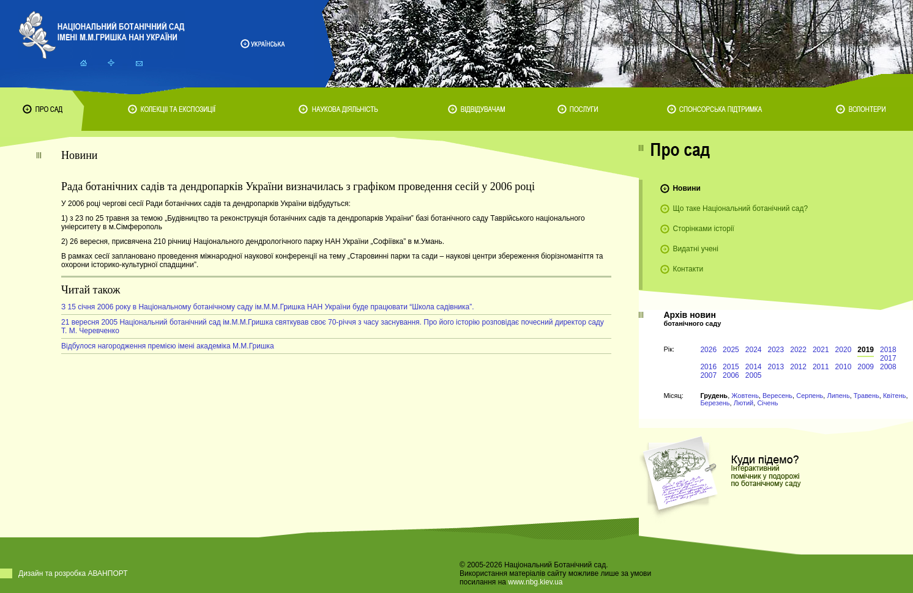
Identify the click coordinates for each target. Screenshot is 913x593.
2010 (843, 367)
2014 (753, 367)
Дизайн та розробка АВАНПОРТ (73, 573)
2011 (821, 367)
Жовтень (745, 395)
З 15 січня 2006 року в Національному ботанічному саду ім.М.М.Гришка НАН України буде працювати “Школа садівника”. (267, 307)
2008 (888, 367)
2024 (753, 349)
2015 (731, 367)
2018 (888, 349)
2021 (821, 349)
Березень (714, 403)
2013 (776, 367)
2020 (843, 349)
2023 (776, 349)
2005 (753, 375)
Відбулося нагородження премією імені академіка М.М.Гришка (167, 346)
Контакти (688, 269)
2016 (708, 367)
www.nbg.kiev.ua (535, 582)
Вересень (777, 395)
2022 (798, 349)
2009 (865, 367)
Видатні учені (695, 249)
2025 (731, 349)
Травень (866, 395)
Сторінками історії (703, 228)
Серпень (809, 395)
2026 (708, 349)
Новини (686, 188)
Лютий (744, 403)
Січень (767, 403)
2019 (865, 349)
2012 (798, 367)
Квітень (894, 395)
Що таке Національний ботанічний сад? (740, 208)
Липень (838, 395)
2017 (888, 358)
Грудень (714, 395)
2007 (708, 375)
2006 (731, 375)
